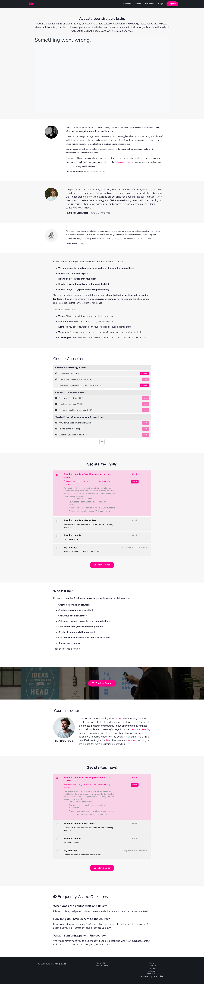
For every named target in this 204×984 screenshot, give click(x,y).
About (138, 4)
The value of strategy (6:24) (102, 398)
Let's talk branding (140, 729)
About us (152, 966)
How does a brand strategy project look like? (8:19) (102, 385)
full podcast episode (123, 162)
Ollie (118, 718)
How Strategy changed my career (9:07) (102, 379)
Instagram (152, 971)
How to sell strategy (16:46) (102, 404)
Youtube (130, 740)
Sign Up (172, 4)
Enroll (134, 481)
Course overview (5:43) (102, 373)
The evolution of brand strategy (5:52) (102, 410)
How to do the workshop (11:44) (102, 429)
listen (108, 740)
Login (160, 4)
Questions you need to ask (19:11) (102, 435)
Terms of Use (102, 963)
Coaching (127, 4)
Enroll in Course (102, 565)
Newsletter (149, 4)
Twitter (152, 968)
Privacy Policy (102, 966)
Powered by (152, 976)
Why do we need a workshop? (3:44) (102, 423)
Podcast (152, 963)
